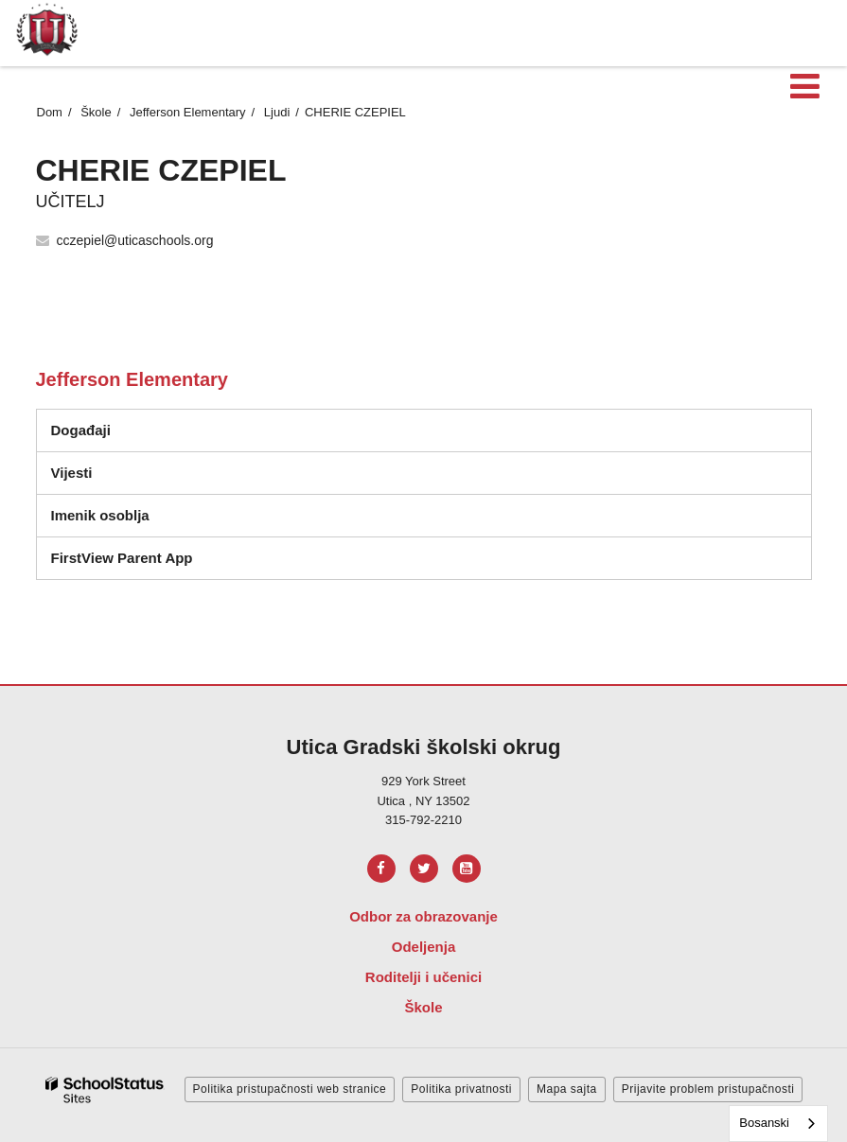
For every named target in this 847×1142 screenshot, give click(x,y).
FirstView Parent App (122, 558)
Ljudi (277, 112)
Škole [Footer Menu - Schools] (423, 1007)
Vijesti (72, 473)
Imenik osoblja (100, 515)
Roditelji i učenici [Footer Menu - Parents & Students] (423, 977)
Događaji (81, 430)
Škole (96, 112)
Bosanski (764, 1123)
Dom (49, 112)
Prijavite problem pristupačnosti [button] (708, 1089)
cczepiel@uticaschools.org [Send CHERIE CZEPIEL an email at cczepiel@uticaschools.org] (135, 240)
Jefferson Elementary (188, 112)
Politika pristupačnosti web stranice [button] (290, 1089)
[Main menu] (804, 85)
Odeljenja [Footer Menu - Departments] (424, 947)
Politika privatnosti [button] (461, 1089)
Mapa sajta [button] (567, 1089)
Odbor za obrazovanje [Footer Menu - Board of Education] (423, 916)
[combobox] (778, 1123)
